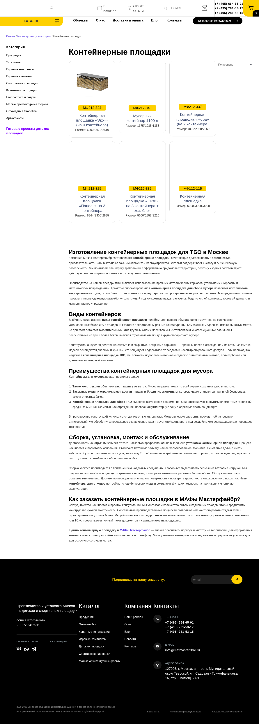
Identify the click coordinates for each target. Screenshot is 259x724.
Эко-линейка (87, 624)
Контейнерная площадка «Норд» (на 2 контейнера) (192, 115)
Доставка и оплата (128, 20)
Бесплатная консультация (218, 21)
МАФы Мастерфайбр (135, 530)
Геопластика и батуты (21, 97)
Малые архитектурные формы (34, 36)
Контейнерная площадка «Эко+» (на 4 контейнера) (92, 116)
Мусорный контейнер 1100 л (142, 114)
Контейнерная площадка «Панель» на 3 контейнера (92, 199)
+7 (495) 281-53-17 (229, 8)
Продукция (13, 55)
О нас (100, 20)
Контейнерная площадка (192, 194)
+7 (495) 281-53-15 (229, 13)
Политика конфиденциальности (185, 711)
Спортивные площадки (22, 83)
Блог (155, 20)
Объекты (80, 20)
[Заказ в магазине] (234, 64)
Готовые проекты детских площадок (27, 131)
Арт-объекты (15, 118)
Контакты (174, 20)
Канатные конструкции (21, 90)
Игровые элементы (19, 76)
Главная (10, 36)
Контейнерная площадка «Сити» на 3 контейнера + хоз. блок (142, 199)
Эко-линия (13, 62)
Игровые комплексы (20, 69)
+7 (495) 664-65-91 (229, 3)
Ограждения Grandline (21, 111)
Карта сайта (153, 711)
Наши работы (133, 617)
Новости (130, 639)
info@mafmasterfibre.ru (182, 650)
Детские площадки (91, 646)
